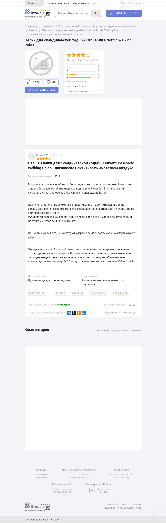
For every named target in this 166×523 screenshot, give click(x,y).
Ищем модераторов (84, 3)
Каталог (35, 3)
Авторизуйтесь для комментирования (119, 330)
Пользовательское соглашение (123, 504)
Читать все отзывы (78, 91)
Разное (82, 86)
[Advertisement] (83, 121)
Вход (123, 3)
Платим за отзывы (58, 3)
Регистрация (135, 3)
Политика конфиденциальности (123, 507)
